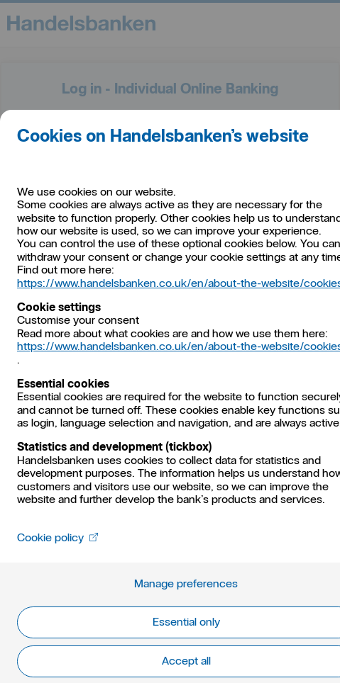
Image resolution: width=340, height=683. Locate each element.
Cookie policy (57, 537)
